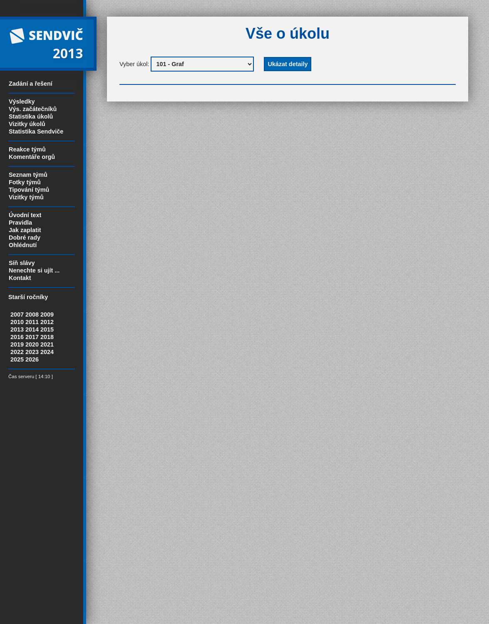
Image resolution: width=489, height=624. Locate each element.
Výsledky (22, 101)
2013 (17, 329)
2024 (47, 352)
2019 (17, 344)
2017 (32, 337)
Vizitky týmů (26, 197)
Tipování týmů (29, 189)
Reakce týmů (27, 149)
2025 (17, 359)
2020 (32, 344)
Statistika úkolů (31, 116)
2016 (17, 337)
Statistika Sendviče (36, 131)
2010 (17, 322)
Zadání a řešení (30, 83)
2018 (47, 337)
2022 (17, 352)
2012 (47, 322)
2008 (32, 314)
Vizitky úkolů (27, 124)
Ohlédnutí (23, 245)
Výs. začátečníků (33, 109)
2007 (17, 314)
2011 (32, 322)
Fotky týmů (25, 182)
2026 (32, 359)
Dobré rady (24, 237)
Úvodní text (25, 215)
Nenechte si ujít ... (34, 270)
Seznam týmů (28, 174)
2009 (47, 314)
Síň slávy (22, 263)
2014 (32, 329)
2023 (32, 352)
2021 (47, 344)
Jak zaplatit (25, 230)
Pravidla (20, 222)
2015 (47, 329)
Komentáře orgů (32, 157)
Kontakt (20, 278)
